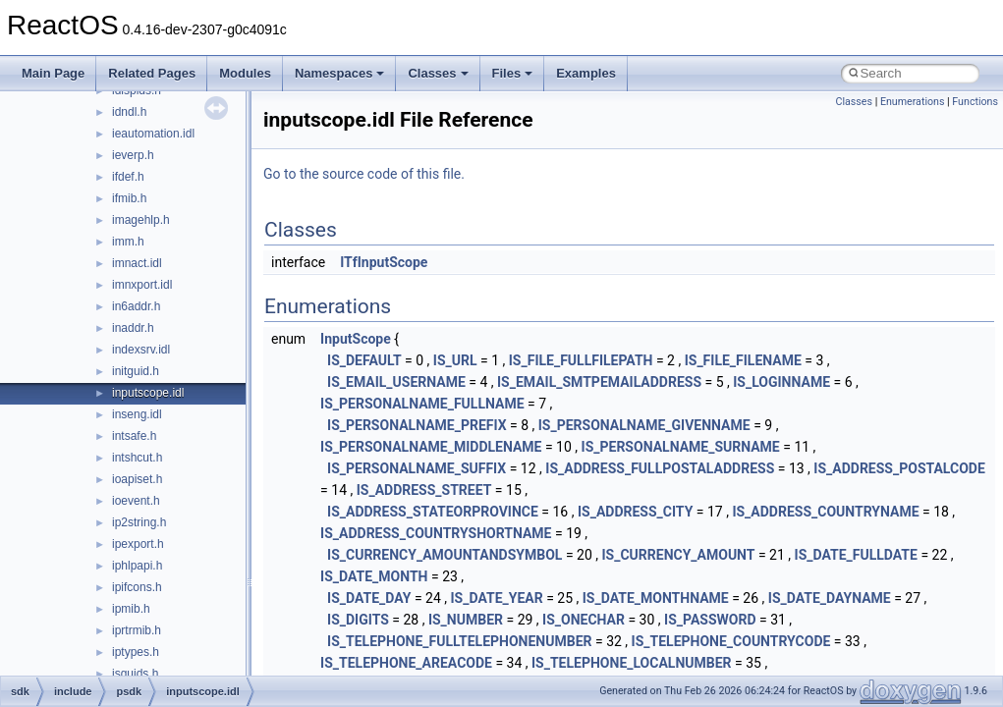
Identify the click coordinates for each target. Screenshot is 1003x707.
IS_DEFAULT (364, 360)
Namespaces (340, 73)
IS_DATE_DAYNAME (829, 598)
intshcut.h (137, 457)
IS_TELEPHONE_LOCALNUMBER (631, 663)
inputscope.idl (148, 393)
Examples (586, 73)
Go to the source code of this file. (364, 174)
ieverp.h (133, 155)
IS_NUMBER (465, 619)
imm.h (128, 241)
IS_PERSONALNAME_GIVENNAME (644, 425)
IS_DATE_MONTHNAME (656, 598)
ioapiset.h (137, 479)
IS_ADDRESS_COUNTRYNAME (825, 511)
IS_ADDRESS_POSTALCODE (898, 468)
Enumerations (912, 101)
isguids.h (135, 673)
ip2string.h (139, 522)
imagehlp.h (141, 220)
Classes (438, 73)
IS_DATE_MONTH (373, 576)
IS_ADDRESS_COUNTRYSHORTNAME (435, 533)
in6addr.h (136, 306)
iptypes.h (135, 652)
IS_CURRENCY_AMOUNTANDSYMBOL (444, 555)
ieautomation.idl (153, 133)
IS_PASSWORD (709, 619)
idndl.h (129, 112)
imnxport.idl (142, 285)
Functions (975, 101)
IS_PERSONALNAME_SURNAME (681, 447)
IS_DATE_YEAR (497, 598)
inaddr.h (133, 328)
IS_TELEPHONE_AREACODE (406, 663)
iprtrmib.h (136, 630)
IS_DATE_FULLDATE (856, 555)
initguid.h (135, 371)
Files (512, 73)
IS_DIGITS (358, 619)
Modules (245, 73)
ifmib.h (129, 198)
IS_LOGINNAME (781, 382)
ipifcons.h (137, 587)
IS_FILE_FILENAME (743, 360)
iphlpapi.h (137, 565)
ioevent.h (136, 501)
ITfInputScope (383, 262)
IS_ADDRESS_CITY (635, 511)
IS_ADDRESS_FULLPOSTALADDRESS (659, 468)
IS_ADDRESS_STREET (424, 490)
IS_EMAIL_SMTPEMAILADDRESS (599, 382)
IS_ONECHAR (583, 619)
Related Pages (151, 73)
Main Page (53, 73)
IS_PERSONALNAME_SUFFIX (416, 468)
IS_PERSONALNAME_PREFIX (416, 425)
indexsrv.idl (141, 349)
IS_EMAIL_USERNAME (396, 382)
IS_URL (455, 360)
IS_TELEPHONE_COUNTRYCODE (731, 641)
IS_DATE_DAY (369, 598)
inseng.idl (137, 414)
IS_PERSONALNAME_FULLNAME (422, 403)
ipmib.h (131, 609)
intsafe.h (134, 436)
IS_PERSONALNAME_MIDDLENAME (430, 447)
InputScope (355, 339)
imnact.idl (137, 263)
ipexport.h (138, 544)
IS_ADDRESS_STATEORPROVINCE (432, 511)
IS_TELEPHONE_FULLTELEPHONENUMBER (459, 641)
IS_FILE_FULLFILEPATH (581, 360)
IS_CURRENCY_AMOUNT (677, 555)
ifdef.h (128, 177)
